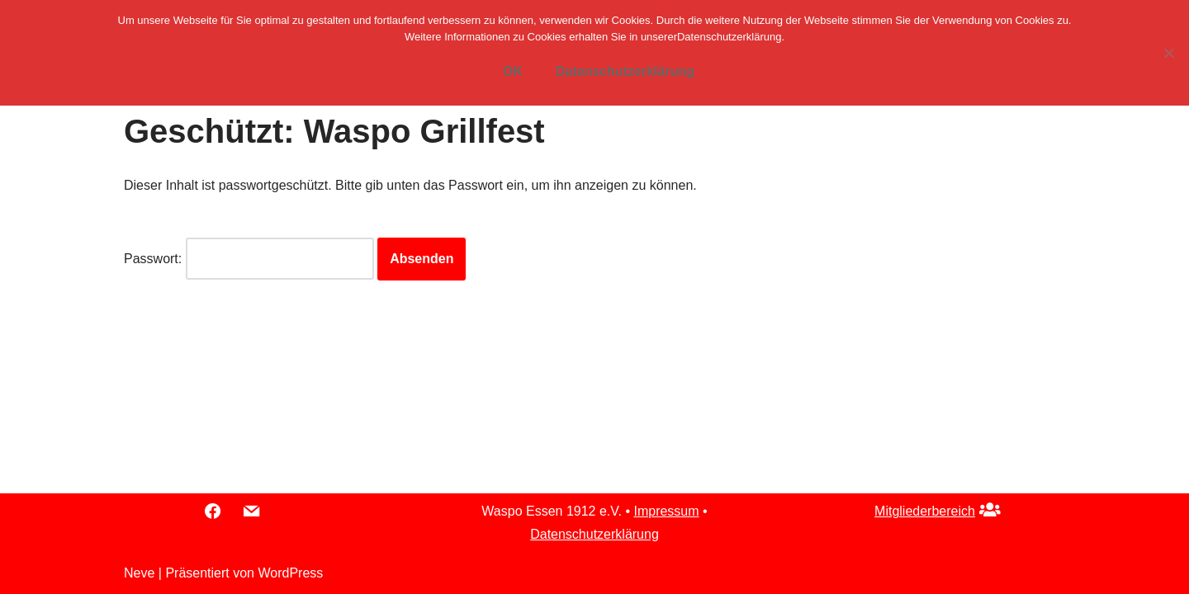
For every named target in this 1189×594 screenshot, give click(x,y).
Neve (139, 573)
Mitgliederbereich (924, 511)
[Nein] (1168, 53)
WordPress (290, 573)
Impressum (666, 511)
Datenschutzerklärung (594, 534)
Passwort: (249, 259)
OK (513, 71)
